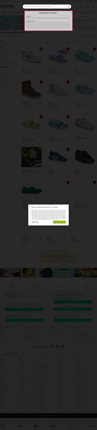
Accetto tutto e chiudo (59, 222)
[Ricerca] (68, 7)
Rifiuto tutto (35, 222)
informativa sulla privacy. (55, 219)
